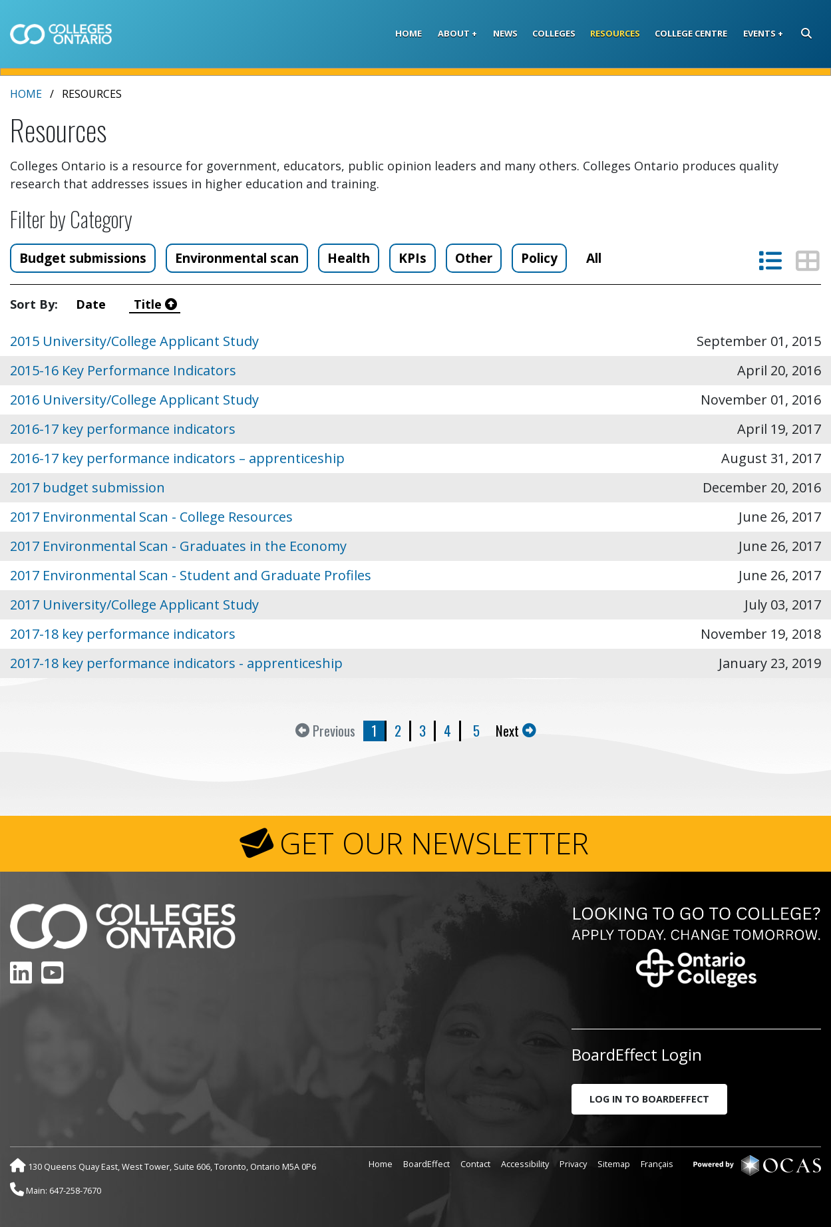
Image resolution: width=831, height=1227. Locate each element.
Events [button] (759, 33)
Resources (615, 33)
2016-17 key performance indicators (123, 429)
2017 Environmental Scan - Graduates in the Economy (178, 546)
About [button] (454, 33)
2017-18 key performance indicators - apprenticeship (176, 663)
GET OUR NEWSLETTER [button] (434, 843)
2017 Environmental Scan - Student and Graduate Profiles (190, 575)
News (505, 33)
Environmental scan (237, 258)
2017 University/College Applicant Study (134, 605)
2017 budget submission (87, 487)
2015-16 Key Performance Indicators (123, 370)
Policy (539, 258)
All (593, 258)
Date (94, 304)
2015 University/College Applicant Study (134, 341)
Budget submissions (82, 258)
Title (155, 304)
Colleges (554, 33)
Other (473, 258)
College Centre (691, 33)
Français (657, 1164)
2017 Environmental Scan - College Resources (151, 517)
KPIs (412, 258)
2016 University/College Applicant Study (134, 400)
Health (348, 258)
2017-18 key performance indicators (123, 634)
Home (408, 33)
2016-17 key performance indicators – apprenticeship (177, 458)
